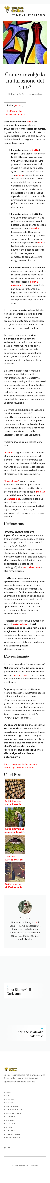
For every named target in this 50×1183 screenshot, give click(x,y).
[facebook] (13, 1147)
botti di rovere (21, 675)
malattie (40, 491)
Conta (9, 1131)
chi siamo (10, 1117)
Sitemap (10, 1127)
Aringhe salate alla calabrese (30, 1034)
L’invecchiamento (15, 114)
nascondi (19, 105)
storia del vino (13, 1113)
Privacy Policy (13, 1134)
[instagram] (5, 1147)
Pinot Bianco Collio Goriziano (20, 992)
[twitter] (9, 1147)
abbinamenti (12, 1106)
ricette (9, 1103)
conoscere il (12, 1110)
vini (7, 1096)
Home (8, 1092)
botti (35, 150)
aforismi (10, 1099)
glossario (11, 1124)
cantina (34, 228)
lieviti (40, 242)
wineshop (37, 94)
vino (29, 121)
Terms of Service (14, 1138)
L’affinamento (13, 111)
